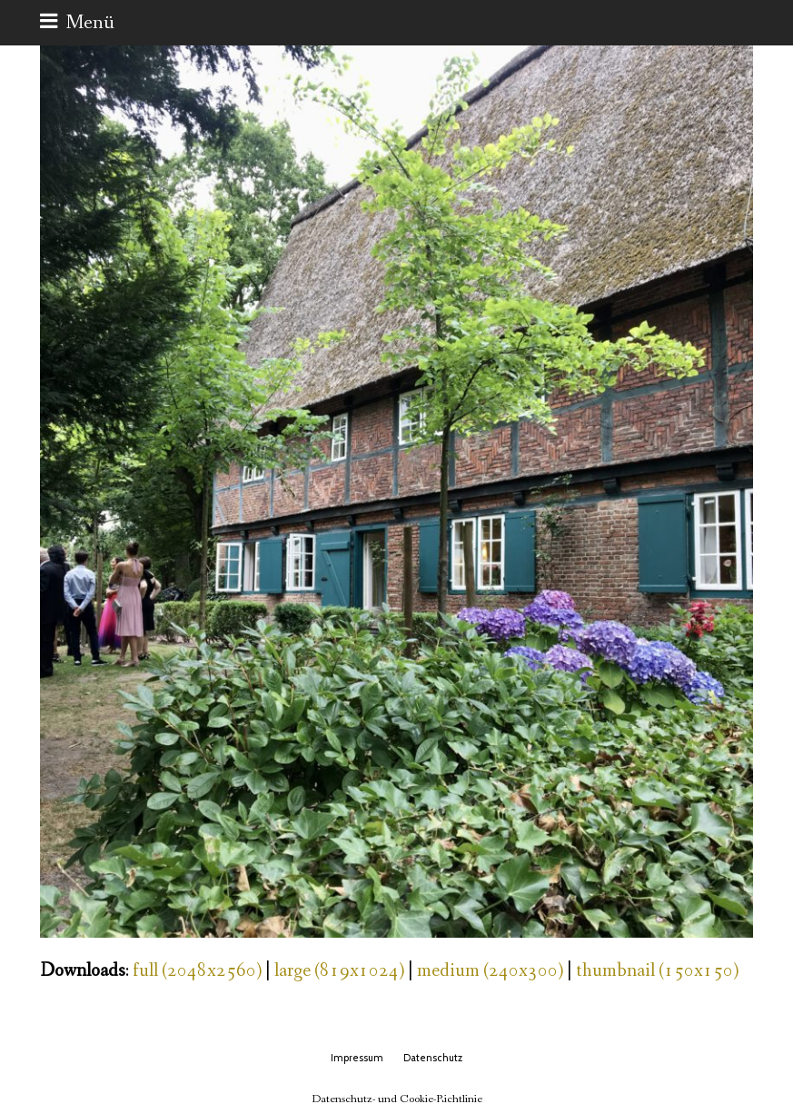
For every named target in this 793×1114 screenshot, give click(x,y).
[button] (77, 22)
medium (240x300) (490, 971)
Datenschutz (432, 1057)
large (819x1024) (339, 971)
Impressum (357, 1057)
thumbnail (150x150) (657, 971)
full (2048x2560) (197, 971)
